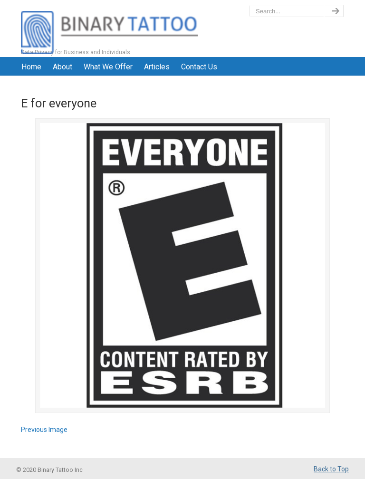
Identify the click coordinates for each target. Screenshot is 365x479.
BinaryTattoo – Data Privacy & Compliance (109, 28)
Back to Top (331, 469)
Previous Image (44, 429)
